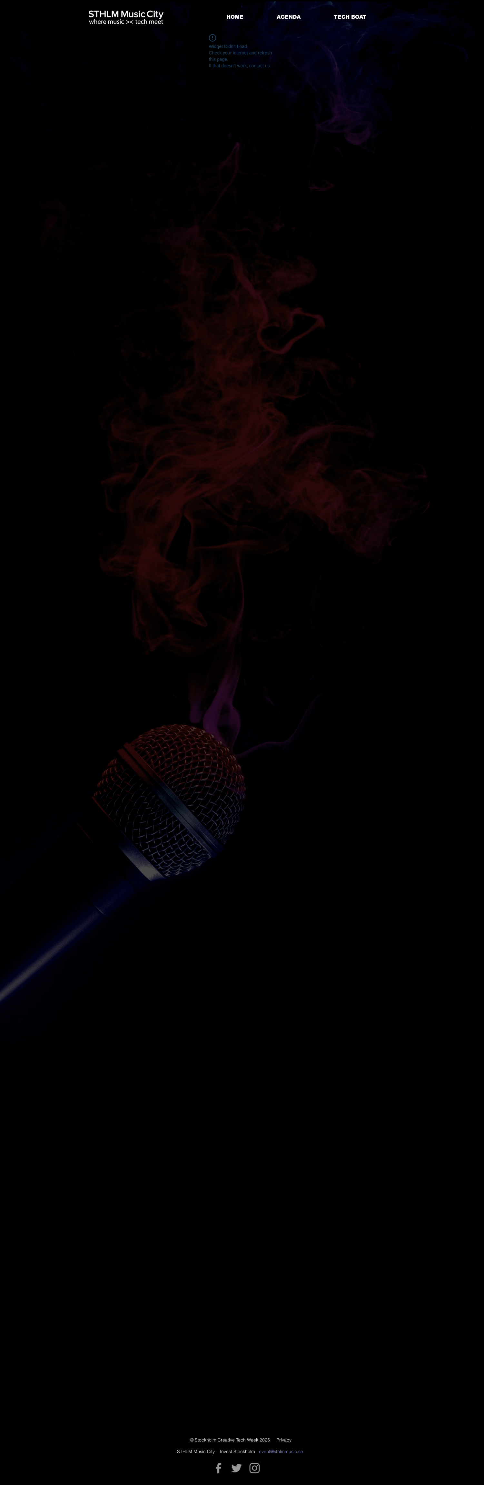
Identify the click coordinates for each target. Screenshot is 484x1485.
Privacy (283, 1440)
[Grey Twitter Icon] (236, 1468)
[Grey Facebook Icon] (218, 1468)
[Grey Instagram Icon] (255, 1468)
